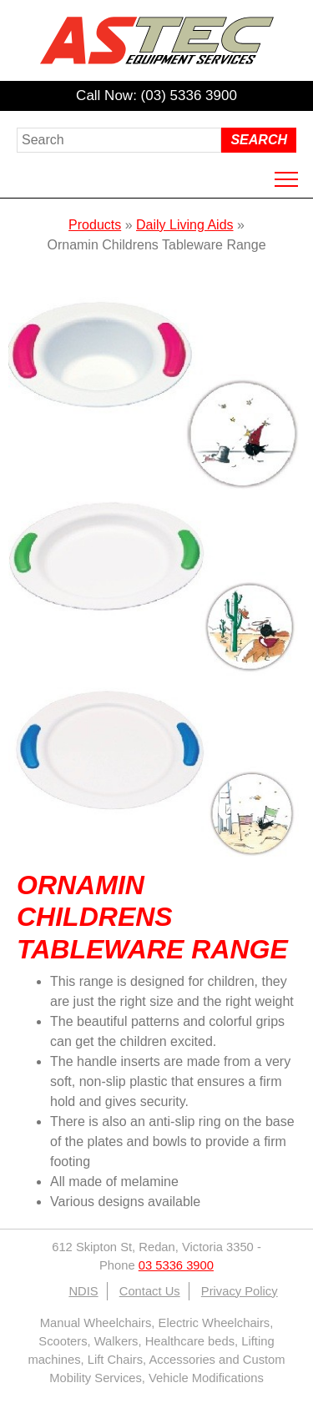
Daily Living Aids (185, 225)
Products (94, 225)
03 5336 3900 (176, 1265)
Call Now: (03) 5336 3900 (156, 95)
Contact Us (149, 1291)
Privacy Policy (239, 1291)
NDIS (83, 1291)
